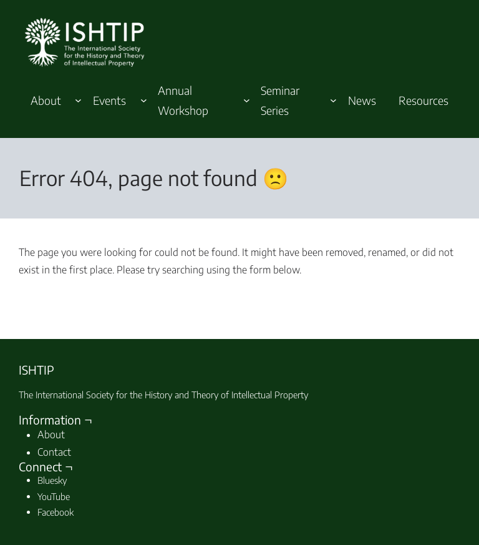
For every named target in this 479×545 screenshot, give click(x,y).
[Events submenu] (143, 100)
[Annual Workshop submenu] (246, 100)
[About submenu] (78, 100)
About (51, 434)
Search (425, 296)
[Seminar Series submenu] (333, 100)
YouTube (53, 496)
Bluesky (52, 480)
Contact (54, 452)
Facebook (55, 512)
